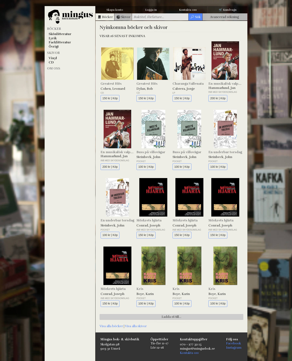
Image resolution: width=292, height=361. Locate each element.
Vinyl (53, 58)
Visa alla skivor (136, 326)
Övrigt (54, 47)
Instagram (234, 348)
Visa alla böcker (111, 326)
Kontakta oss (188, 10)
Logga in (151, 10)
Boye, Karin (145, 294)
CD (51, 62)
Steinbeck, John (148, 157)
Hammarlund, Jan (221, 88)
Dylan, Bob (144, 89)
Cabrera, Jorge (184, 89)
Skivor (53, 53)
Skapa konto (114, 10)
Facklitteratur (60, 42)
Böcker (54, 29)
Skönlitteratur (60, 34)
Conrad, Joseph (148, 225)
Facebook (233, 343)
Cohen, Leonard (113, 89)
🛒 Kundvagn (227, 10)
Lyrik (53, 38)
